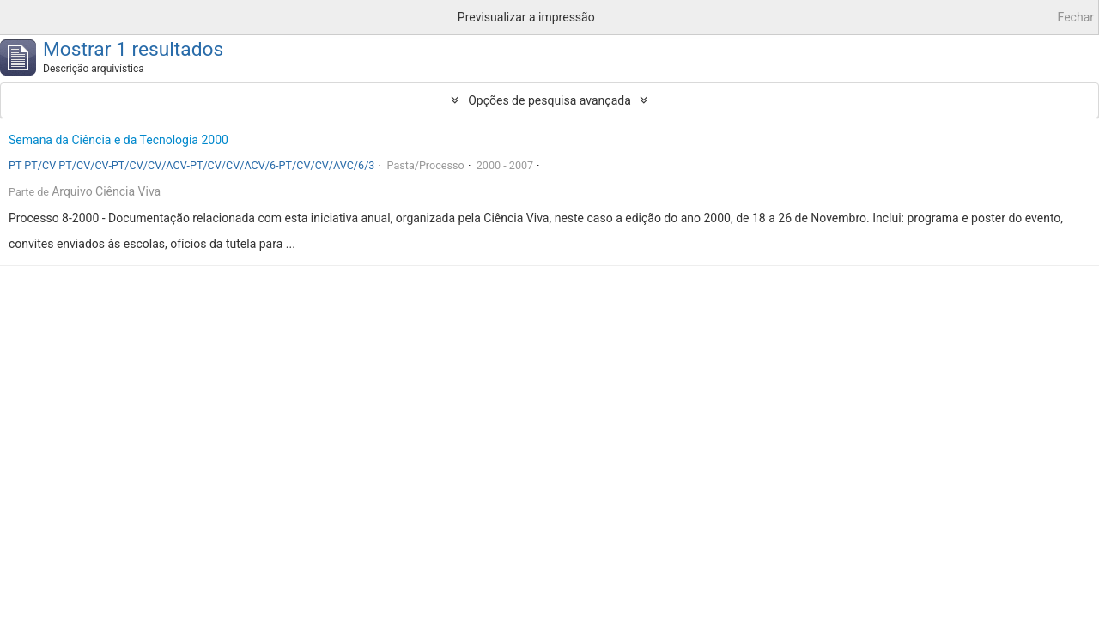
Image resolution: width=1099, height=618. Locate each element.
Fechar (1076, 17)
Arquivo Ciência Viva (106, 191)
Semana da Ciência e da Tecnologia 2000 (118, 140)
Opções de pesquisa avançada (549, 100)
